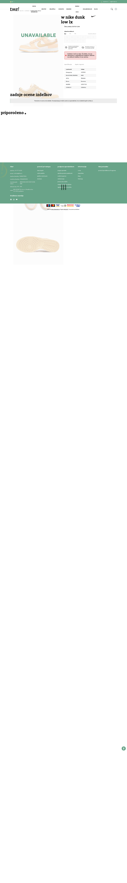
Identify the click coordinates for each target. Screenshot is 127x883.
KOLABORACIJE (87, 9)
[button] (12, 1)
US (70, 33)
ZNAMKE (68, 9)
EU (65, 33)
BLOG (96, 9)
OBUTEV (43, 9)
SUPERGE (83, 72)
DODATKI (61, 9)
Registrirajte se (113, 1)
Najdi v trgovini (79, 64)
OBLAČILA (52, 9)
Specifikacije (68, 64)
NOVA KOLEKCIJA (34, 9)
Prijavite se (105, 1)
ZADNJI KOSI (77, 9)
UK (75, 33)
